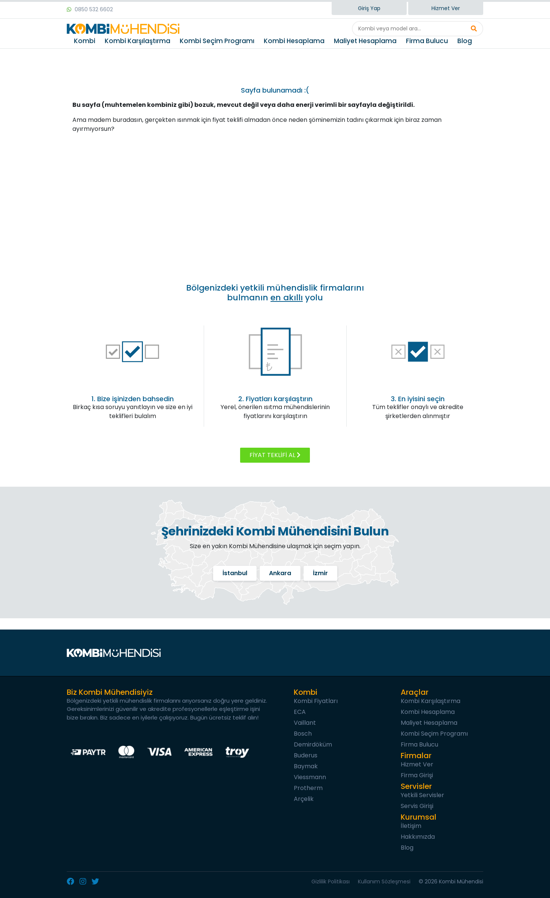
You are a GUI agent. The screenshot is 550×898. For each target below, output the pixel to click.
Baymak (306, 766)
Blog (464, 40)
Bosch (303, 733)
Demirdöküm (313, 744)
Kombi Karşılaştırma (137, 40)
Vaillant (305, 722)
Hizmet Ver (445, 8)
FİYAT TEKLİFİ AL (275, 455)
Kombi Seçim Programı (217, 40)
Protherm (308, 788)
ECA (300, 712)
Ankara (280, 573)
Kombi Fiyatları (316, 701)
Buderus (305, 755)
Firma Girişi (417, 775)
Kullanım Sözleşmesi (384, 881)
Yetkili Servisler (422, 795)
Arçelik (304, 799)
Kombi (84, 40)
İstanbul (234, 573)
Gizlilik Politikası (330, 881)
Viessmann (310, 777)
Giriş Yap (369, 8)
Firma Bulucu (427, 40)
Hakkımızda (418, 836)
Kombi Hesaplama (294, 40)
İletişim (411, 826)
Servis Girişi (417, 806)
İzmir (320, 573)
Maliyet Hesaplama (365, 40)
